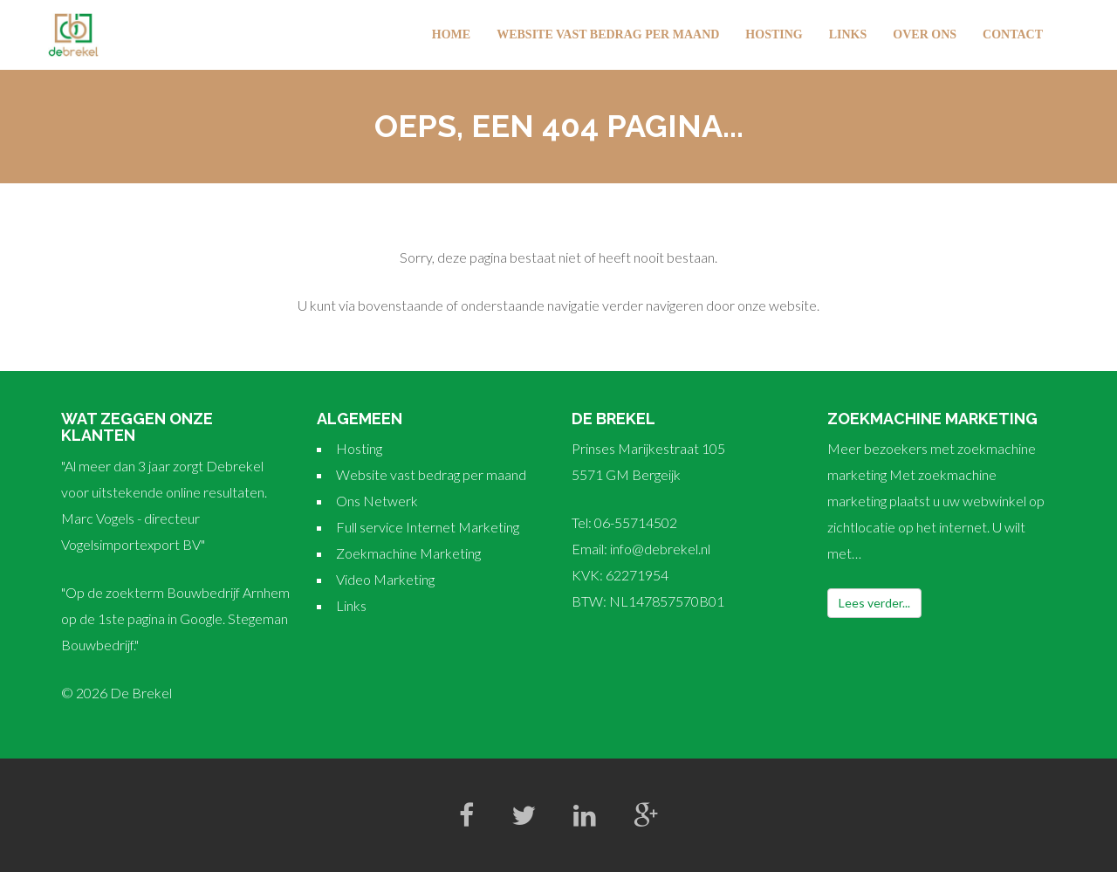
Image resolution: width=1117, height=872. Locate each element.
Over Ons (924, 34)
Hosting (773, 34)
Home (451, 34)
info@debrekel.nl (660, 548)
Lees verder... (874, 602)
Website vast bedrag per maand (608, 34)
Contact (1013, 34)
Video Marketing (385, 579)
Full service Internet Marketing (427, 526)
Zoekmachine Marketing (408, 553)
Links (848, 34)
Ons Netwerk (377, 500)
